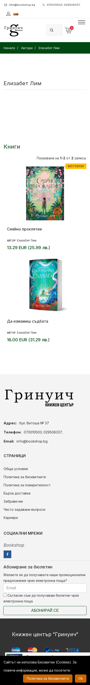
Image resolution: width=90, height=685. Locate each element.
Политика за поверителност (27, 485)
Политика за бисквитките (25, 477)
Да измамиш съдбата (27, 321)
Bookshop (14, 545)
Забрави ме (13, 501)
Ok (80, 678)
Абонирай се (45, 610)
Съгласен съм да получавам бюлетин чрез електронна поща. (41, 598)
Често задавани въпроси (24, 509)
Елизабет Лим (26, 240)
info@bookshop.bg (19, 4)
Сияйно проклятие (24, 229)
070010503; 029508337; (61, 4)
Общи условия (16, 469)
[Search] (60, 30)
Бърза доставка (17, 493)
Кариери (11, 518)
